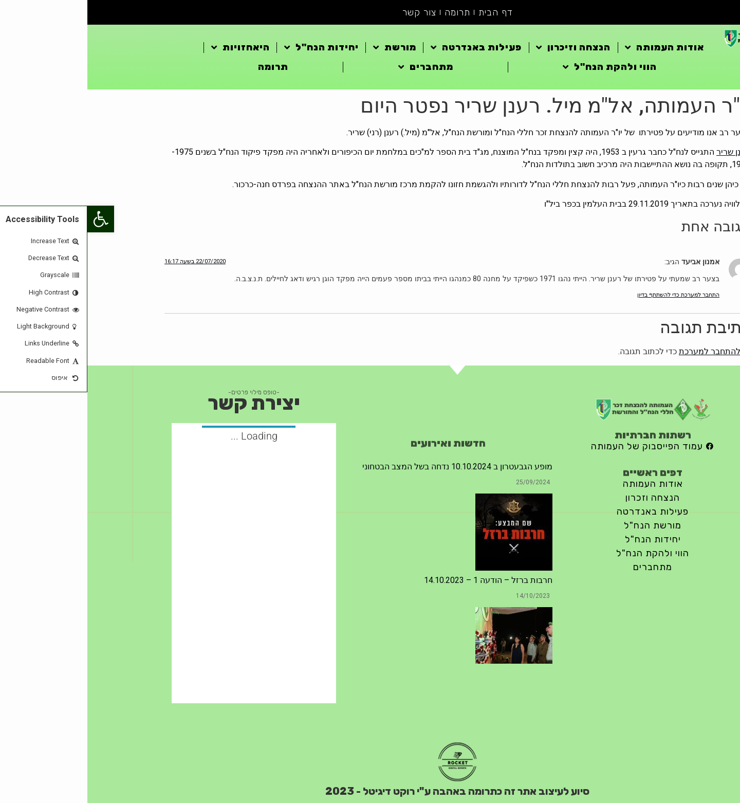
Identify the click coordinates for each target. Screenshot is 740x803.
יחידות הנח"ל (234, 47)
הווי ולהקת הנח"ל (522, 67)
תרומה (370, 12)
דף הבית (408, 12)
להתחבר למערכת (622, 351)
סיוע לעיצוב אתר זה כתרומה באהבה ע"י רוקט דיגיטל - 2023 (370, 791)
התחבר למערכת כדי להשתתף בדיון (591, 294)
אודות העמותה (577, 47)
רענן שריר (646, 152)
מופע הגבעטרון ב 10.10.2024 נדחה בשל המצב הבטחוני (370, 466)
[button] (13, 219)
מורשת (307, 47)
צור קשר (332, 12)
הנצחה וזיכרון (486, 47)
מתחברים (338, 67)
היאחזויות (153, 47)
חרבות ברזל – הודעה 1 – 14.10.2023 (401, 580)
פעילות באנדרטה (388, 47)
